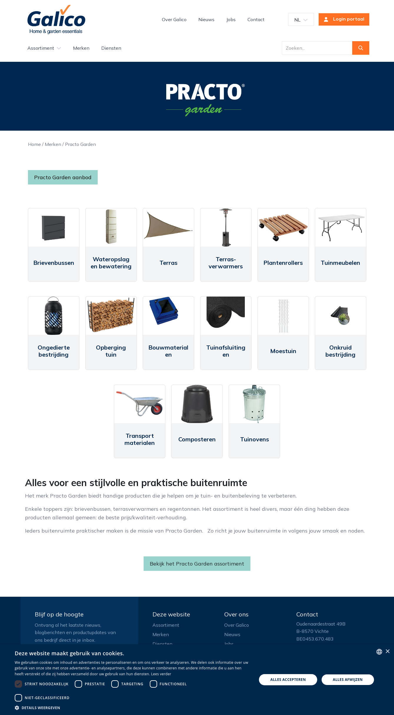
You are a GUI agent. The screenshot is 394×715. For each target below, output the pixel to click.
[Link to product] (53, 227)
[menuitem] (174, 19)
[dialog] (197, 679)
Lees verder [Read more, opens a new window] (161, 673)
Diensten (162, 644)
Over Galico (236, 625)
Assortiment (165, 625)
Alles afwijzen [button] (348, 679)
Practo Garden (80, 144)
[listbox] (379, 652)
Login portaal (342, 19)
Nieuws (232, 634)
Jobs (229, 644)
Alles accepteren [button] (288, 679)
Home (34, 144)
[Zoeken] (360, 48)
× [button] (387, 651)
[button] (132, 708)
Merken (53, 144)
